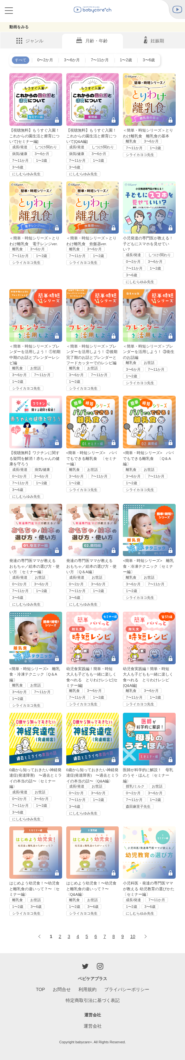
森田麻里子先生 (138, 806)
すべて (20, 60)
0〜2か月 (45, 60)
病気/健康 (19, 154)
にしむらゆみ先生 (26, 174)
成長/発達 (19, 147)
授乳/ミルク (135, 786)
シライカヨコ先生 (140, 155)
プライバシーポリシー (126, 989)
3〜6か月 (72, 60)
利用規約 (88, 989)
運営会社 (93, 1026)
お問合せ (62, 989)
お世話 (35, 368)
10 (132, 936)
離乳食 (131, 141)
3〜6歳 (149, 60)
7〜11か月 (100, 60)
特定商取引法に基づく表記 (93, 1000)
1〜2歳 (126, 60)
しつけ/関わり (46, 147)
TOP (40, 989)
